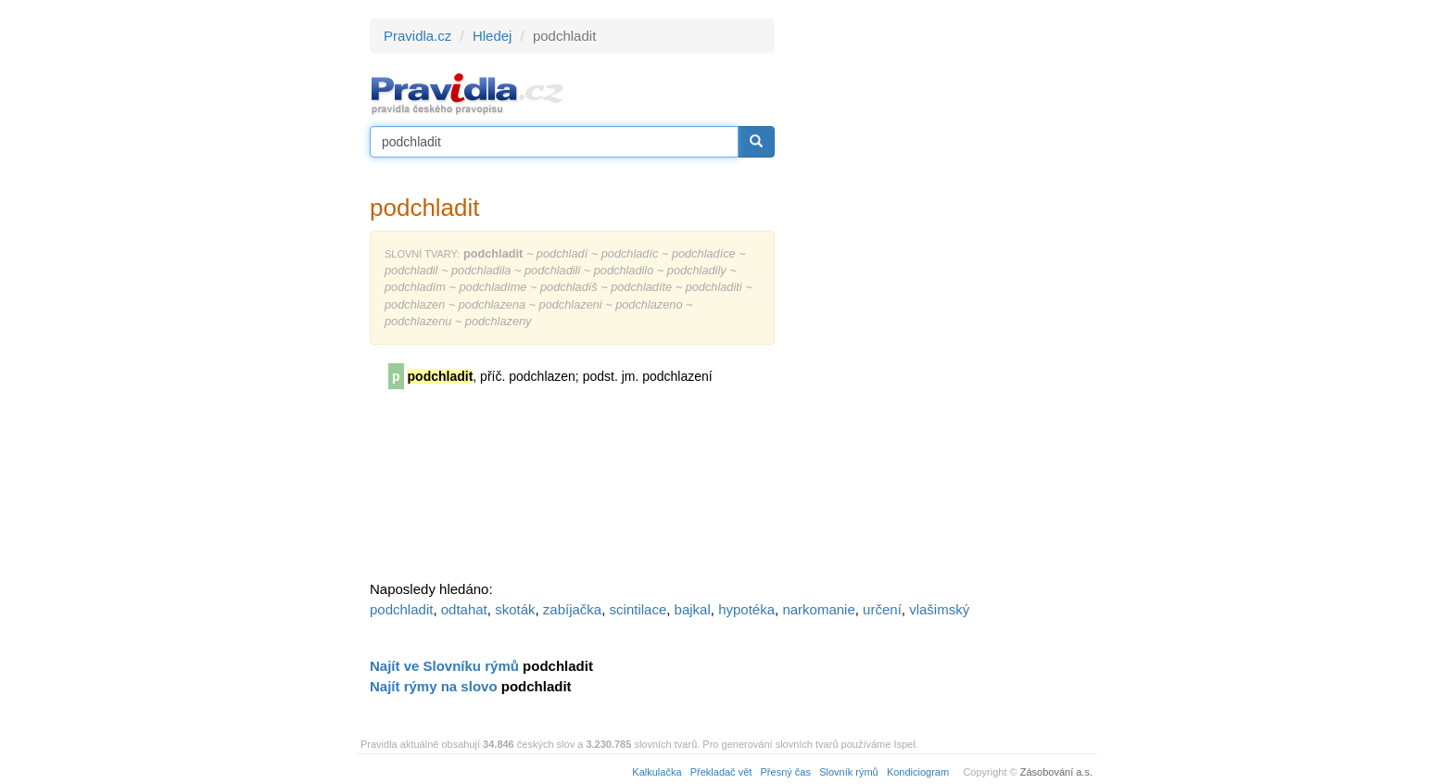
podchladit (401, 609)
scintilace (638, 609)
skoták (515, 609)
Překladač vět (721, 772)
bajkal (693, 609)
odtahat (464, 609)
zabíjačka (572, 609)
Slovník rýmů (848, 772)
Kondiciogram (918, 772)
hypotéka (746, 609)
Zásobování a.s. (1056, 772)
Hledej (492, 36)
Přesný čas (786, 772)
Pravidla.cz (417, 36)
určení (882, 609)
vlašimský (939, 609)
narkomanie (818, 609)
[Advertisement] (941, 297)
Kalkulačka (656, 772)
